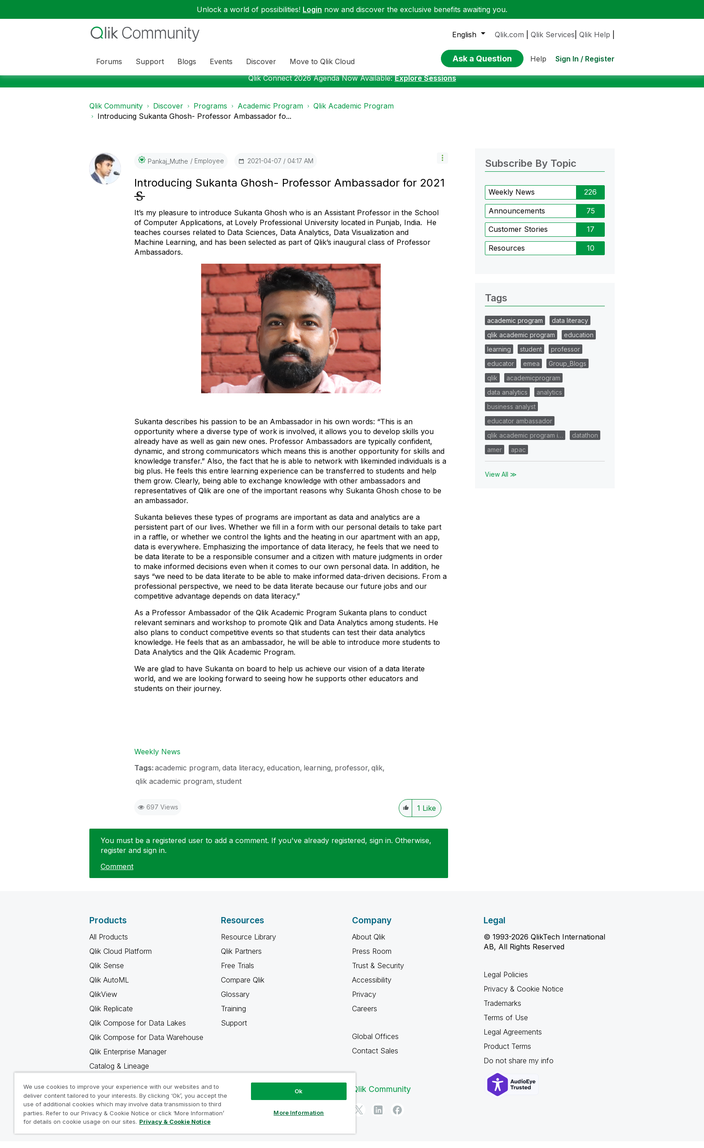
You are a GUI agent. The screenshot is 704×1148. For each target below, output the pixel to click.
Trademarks (502, 1009)
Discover (168, 112)
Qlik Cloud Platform (120, 957)
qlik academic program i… (525, 442)
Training (233, 1015)
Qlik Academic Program (353, 112)
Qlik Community (116, 112)
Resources (506, 254)
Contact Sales (375, 1057)
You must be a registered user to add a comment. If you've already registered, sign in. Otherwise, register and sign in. (266, 852)
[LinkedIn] (378, 1116)
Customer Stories (518, 235)
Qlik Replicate (111, 1015)
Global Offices (375, 1043)
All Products (108, 943)
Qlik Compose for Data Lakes (137, 1029)
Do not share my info (520, 1067)
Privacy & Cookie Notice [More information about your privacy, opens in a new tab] (175, 1121)
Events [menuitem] (221, 61)
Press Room (372, 957)
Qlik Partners (241, 957)
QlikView (103, 1000)
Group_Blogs (567, 370)
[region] (185, 1103)
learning (317, 774)
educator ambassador (519, 427)
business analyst (511, 413)
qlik (377, 774)
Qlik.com (509, 34)
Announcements (516, 217)
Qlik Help (594, 34)
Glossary (235, 1000)
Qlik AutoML (109, 986)
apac (518, 456)
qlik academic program (174, 787)
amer (494, 456)
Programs (210, 112)
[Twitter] (358, 1116)
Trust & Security (378, 972)
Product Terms (507, 1052)
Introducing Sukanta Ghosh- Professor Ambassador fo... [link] (194, 122)
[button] (442, 164)
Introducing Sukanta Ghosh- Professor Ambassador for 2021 (289, 189)
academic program (187, 774)
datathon (585, 442)
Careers (364, 1015)
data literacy (242, 774)
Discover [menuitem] (261, 61)
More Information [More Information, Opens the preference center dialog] (298, 1112)
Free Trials (237, 972)
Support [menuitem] (150, 61)
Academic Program (270, 112)
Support (234, 1029)
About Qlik (368, 943)
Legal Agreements (513, 1038)
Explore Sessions (425, 84)
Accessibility (372, 986)
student (229, 787)
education (283, 774)
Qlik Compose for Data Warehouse (146, 1043)
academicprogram (533, 384)
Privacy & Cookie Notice (523, 995)
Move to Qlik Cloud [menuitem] (322, 61)
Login (312, 9)
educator (500, 370)
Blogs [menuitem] (186, 61)
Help (538, 58)
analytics (549, 399)
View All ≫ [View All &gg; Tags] (501, 481)
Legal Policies (506, 981)
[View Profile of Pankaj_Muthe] (168, 168)
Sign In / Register (585, 58)
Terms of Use (506, 1024)
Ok (299, 1091)
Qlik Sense (106, 972)
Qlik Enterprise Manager (128, 1058)
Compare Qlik (242, 986)
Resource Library (248, 943)
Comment (117, 873)
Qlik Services (553, 34)
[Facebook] (397, 1116)
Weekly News (157, 758)
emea (531, 370)
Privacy (364, 1000)
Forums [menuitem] (109, 61)
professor (351, 774)
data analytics (507, 399)
